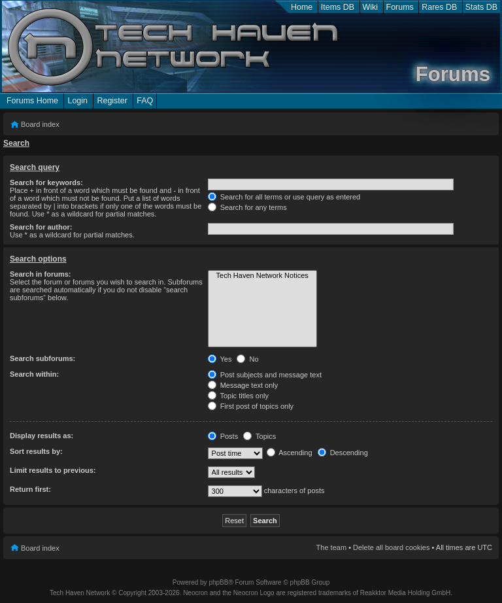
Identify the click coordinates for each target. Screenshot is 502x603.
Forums (400, 7)
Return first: (30, 489)
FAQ (145, 100)
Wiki (370, 7)
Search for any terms (247, 207)
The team (331, 547)
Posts (223, 436)
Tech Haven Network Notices (262, 276)
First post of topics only (251, 406)
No (247, 359)
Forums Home (32, 100)
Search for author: (41, 227)
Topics (259, 436)
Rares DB (439, 7)
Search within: (34, 374)
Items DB (337, 7)
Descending (343, 453)
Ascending (289, 453)
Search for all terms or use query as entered (284, 197)
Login (77, 100)
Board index (40, 124)
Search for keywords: (46, 182)
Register (112, 100)
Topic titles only (238, 396)
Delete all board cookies (391, 547)
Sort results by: (36, 451)
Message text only (243, 385)
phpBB (218, 582)
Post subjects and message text (265, 375)
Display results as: (41, 435)
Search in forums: (40, 274)
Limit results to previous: (52, 470)
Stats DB (481, 7)
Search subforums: (42, 358)
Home (301, 7)
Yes (220, 359)
